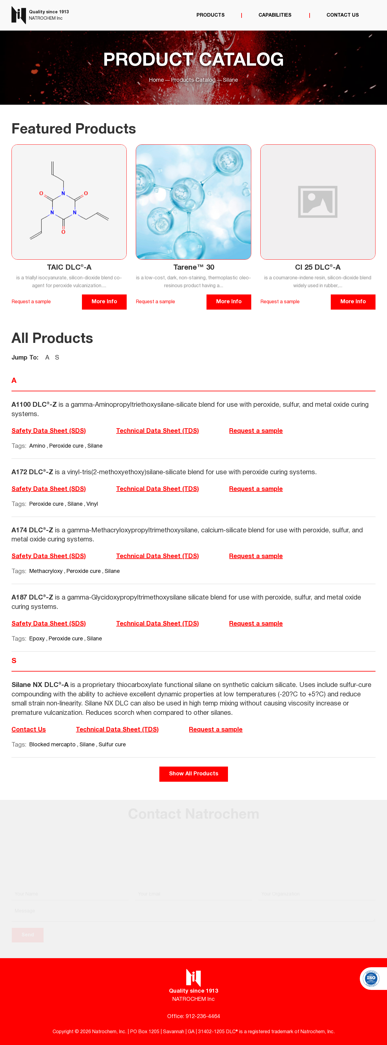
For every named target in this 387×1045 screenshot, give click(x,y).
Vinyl (92, 504)
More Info (104, 301)
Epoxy (37, 639)
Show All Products (193, 774)
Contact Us (343, 15)
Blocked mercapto (53, 745)
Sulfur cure (112, 745)
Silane (94, 446)
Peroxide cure (67, 446)
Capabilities (276, 15)
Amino (38, 446)
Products (211, 15)
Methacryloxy (46, 571)
